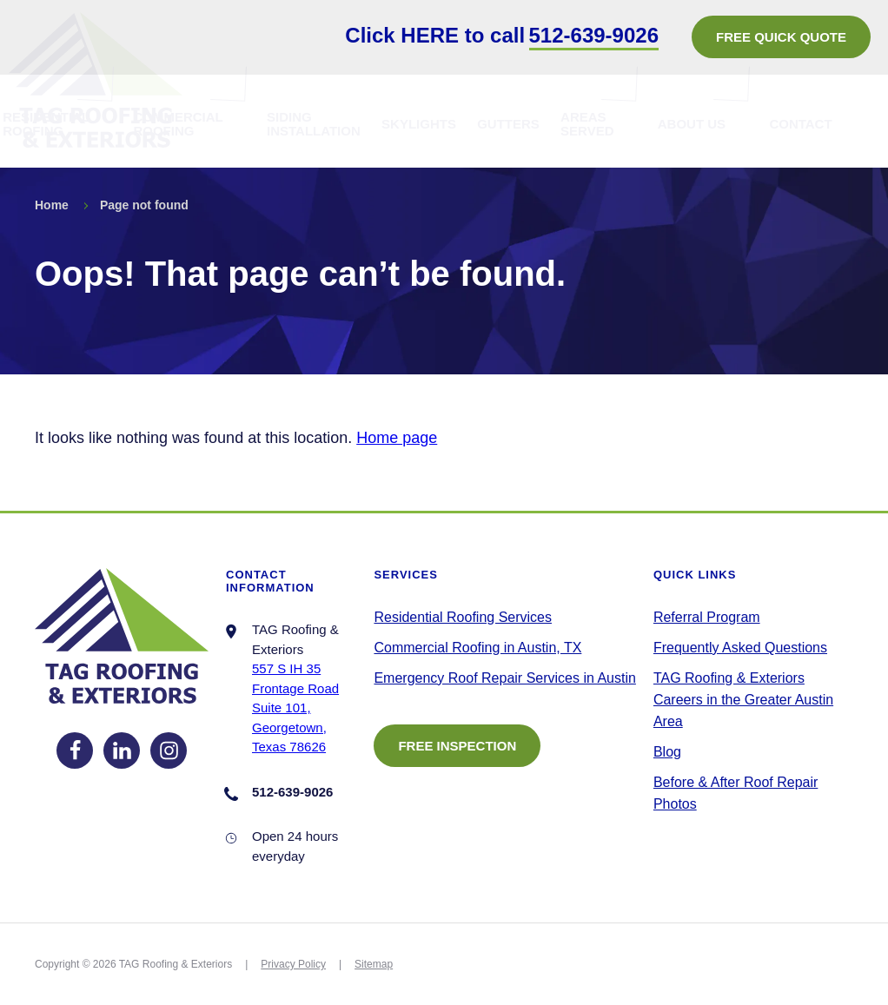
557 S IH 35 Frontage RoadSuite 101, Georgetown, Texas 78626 (295, 707)
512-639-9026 (594, 35)
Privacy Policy (293, 964)
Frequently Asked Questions (740, 647)
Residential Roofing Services (463, 617)
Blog (667, 751)
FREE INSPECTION (457, 745)
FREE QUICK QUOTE (781, 37)
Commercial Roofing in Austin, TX (477, 647)
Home (52, 205)
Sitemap (374, 964)
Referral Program (706, 617)
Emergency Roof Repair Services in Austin (504, 678)
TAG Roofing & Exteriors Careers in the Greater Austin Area (743, 700)
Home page (396, 437)
